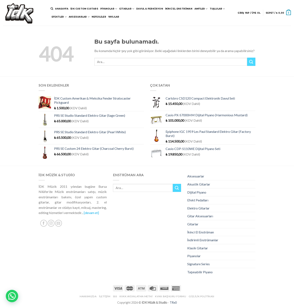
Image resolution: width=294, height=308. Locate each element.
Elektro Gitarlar (198, 208)
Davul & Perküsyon (149, 8)
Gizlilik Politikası (201, 296)
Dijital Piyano (196, 192)
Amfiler (201, 9)
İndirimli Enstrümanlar (202, 240)
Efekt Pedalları (197, 200)
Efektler (59, 17)
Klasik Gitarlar (197, 248)
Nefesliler (99, 16)
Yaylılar (113, 16)
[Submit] (251, 62)
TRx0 (173, 302)
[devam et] (91, 213)
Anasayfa (61, 8)
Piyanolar (108, 9)
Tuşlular (217, 9)
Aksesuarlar (79, 17)
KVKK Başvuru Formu (170, 296)
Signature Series (198, 264)
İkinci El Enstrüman (178, 8)
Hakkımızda (88, 296)
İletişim (104, 296)
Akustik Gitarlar (198, 184)
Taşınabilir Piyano (200, 272)
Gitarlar (126, 9)
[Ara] (52, 8)
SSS (115, 296)
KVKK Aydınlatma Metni (136, 296)
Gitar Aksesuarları (200, 216)
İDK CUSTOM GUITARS (84, 8)
